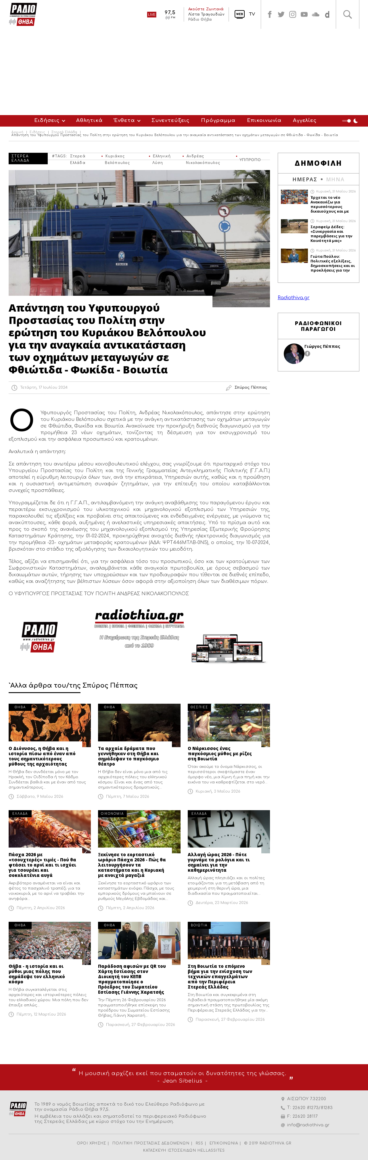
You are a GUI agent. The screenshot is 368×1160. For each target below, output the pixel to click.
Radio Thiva (23, 14)
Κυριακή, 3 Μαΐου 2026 (218, 791)
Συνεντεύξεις (170, 120)
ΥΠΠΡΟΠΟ (250, 159)
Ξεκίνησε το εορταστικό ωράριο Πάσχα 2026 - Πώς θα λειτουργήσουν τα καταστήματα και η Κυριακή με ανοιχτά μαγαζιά (132, 865)
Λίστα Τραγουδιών (206, 14)
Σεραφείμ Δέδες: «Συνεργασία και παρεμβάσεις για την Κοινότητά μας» (331, 233)
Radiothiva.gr (294, 297)
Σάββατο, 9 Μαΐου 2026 (40, 797)
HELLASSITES (211, 1150)
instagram (292, 14)
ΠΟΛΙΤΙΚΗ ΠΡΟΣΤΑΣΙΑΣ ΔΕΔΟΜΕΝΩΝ (150, 1143)
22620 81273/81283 (313, 1108)
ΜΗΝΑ (335, 179)
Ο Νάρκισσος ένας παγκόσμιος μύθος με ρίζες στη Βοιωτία (220, 753)
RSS (200, 1143)
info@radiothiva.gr (308, 1125)
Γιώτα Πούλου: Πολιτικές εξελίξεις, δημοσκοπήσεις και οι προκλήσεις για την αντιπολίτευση (332, 263)
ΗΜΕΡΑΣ (304, 179)
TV (252, 14)
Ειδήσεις (47, 120)
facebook (269, 14)
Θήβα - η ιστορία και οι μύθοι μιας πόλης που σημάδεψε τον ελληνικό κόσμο (37, 974)
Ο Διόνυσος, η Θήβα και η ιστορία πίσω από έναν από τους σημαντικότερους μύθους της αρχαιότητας (42, 756)
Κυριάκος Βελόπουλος (117, 157)
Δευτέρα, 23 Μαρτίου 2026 (222, 903)
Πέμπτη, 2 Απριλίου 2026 (41, 908)
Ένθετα (124, 120)
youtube (304, 14)
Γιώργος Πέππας (322, 346)
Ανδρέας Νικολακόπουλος (203, 157)
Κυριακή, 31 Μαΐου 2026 (336, 191)
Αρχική (18, 132)
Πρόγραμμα (218, 120)
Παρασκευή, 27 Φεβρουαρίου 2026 (140, 1025)
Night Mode (350, 121)
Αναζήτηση (347, 14)
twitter (281, 14)
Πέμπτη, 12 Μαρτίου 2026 (41, 1014)
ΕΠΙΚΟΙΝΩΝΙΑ (224, 1143)
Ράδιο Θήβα (200, 20)
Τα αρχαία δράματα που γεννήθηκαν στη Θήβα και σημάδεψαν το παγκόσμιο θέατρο (128, 756)
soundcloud (315, 14)
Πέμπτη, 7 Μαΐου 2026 (127, 797)
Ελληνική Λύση (161, 157)
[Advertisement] (184, 72)
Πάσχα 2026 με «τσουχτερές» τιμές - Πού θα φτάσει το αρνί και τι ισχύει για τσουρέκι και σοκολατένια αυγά (42, 865)
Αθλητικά (89, 120)
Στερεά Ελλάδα (64, 132)
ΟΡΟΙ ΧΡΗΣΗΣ (91, 1143)
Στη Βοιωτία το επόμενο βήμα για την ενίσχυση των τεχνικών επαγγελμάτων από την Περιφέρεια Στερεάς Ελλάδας (220, 976)
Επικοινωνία (264, 120)
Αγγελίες (305, 120)
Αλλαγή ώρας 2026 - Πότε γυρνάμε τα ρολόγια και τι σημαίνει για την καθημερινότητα (219, 862)
